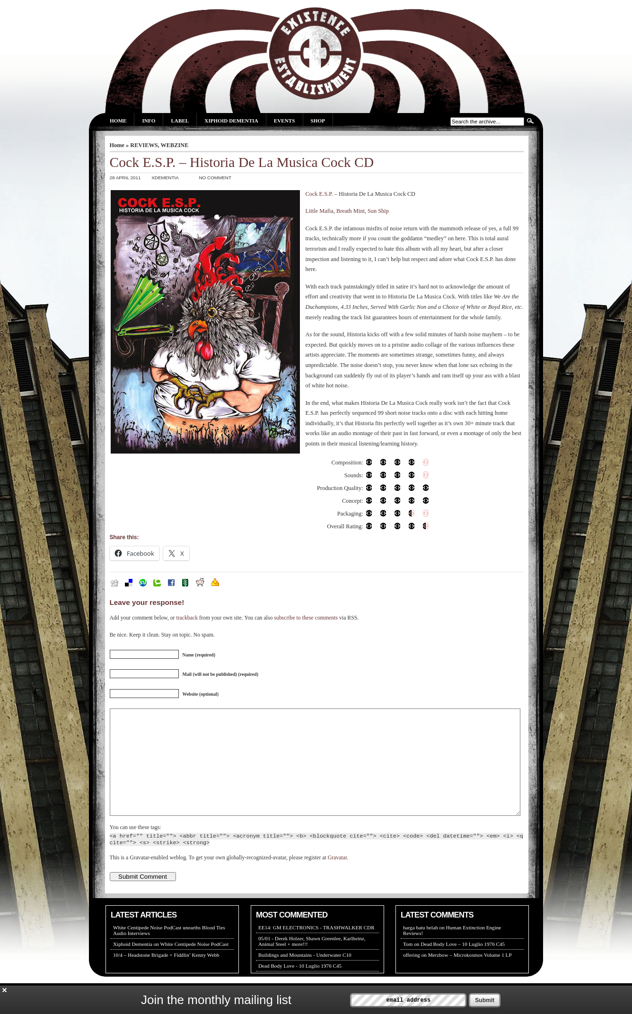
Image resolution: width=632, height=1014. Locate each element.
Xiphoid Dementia (231, 120)
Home (118, 120)
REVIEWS (144, 145)
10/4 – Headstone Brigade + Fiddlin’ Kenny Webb (166, 976)
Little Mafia (320, 211)
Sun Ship (378, 211)
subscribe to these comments (306, 618)
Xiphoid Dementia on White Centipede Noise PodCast (170, 965)
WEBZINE (175, 145)
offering (411, 976)
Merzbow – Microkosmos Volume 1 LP (470, 976)
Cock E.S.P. (319, 194)
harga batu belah (420, 949)
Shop (318, 120)
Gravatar (337, 879)
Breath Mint (350, 211)
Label (180, 120)
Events (284, 120)
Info (148, 120)
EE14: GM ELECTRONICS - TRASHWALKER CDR (316, 949)
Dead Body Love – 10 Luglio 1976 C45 (463, 965)
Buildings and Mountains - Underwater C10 (304, 976)
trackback (187, 618)
